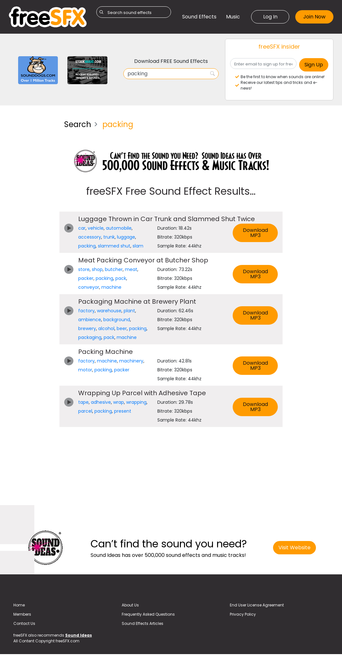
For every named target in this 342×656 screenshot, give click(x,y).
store (84, 269)
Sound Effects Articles (142, 623)
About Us (130, 605)
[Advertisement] (32, 210)
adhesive (101, 402)
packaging (89, 337)
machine (111, 287)
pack (120, 278)
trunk (109, 237)
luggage (126, 237)
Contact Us (24, 623)
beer (122, 328)
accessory (89, 237)
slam (138, 246)
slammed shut (114, 246)
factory (86, 311)
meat (131, 269)
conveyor (88, 287)
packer (85, 278)
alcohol (106, 328)
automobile (119, 228)
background (116, 319)
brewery (87, 328)
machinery (131, 361)
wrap (118, 402)
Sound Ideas (78, 635)
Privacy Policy (243, 614)
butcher (114, 269)
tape (83, 402)
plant (129, 311)
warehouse (109, 311)
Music (233, 16)
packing (87, 246)
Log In (270, 16)
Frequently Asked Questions (148, 614)
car (82, 228)
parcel (85, 411)
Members (22, 614)
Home (19, 605)
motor (85, 370)
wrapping (136, 402)
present (122, 411)
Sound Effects (199, 16)
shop (97, 269)
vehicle (96, 228)
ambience (89, 319)
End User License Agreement (257, 605)
